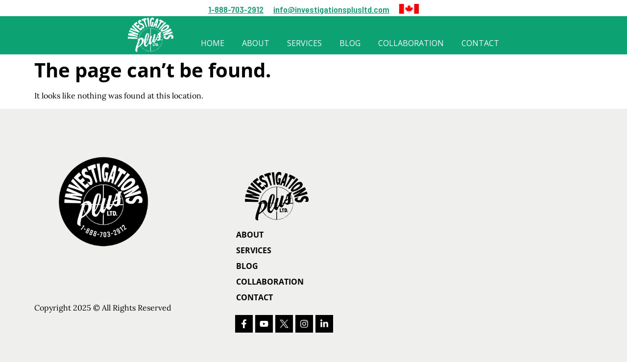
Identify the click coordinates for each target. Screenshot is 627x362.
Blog (350, 43)
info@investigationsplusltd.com (331, 9)
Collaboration (411, 43)
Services (304, 43)
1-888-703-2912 (236, 9)
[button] (409, 9)
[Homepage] (303, 196)
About (255, 43)
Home (212, 43)
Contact (480, 43)
